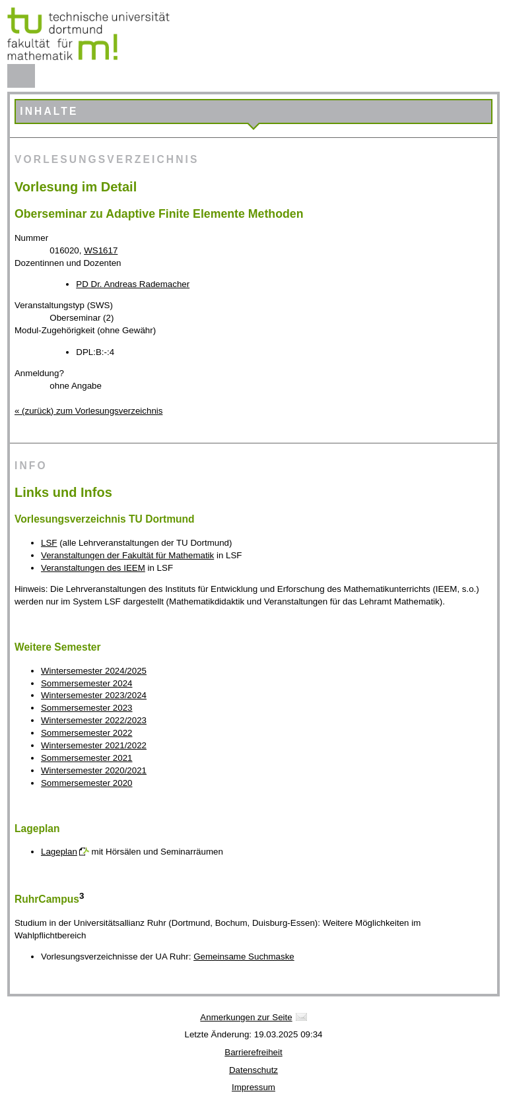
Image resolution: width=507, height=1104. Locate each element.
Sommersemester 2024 (87, 683)
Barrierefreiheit (253, 1052)
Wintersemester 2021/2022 (94, 745)
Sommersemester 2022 (87, 733)
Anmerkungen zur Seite (246, 1017)
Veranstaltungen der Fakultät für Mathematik (127, 555)
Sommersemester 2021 (87, 758)
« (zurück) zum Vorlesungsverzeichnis (88, 411)
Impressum (253, 1087)
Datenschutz (253, 1070)
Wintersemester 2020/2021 (94, 770)
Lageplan (59, 852)
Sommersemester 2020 (87, 783)
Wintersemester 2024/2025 (94, 671)
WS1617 (101, 250)
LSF (49, 543)
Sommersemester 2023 (87, 708)
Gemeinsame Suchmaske (243, 956)
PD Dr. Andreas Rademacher (132, 284)
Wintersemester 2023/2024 (94, 695)
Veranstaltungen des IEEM (93, 568)
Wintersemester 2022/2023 (94, 720)
